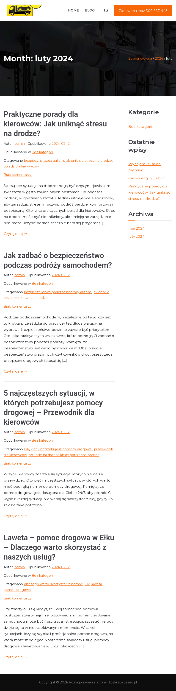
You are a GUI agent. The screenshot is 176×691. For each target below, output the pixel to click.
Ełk (26, 449)
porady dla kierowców (21, 166)
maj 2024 (136, 228)
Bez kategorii (42, 152)
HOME (73, 10)
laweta (96, 584)
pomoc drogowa (17, 590)
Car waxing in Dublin (146, 178)
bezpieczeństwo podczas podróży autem (57, 292)
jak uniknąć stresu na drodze (89, 161)
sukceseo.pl (127, 682)
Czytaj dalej (15, 233)
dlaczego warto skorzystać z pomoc (53, 584)
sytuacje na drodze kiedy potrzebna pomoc (63, 455)
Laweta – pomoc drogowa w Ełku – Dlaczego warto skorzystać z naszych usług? (59, 547)
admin (19, 144)
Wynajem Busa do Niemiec (144, 167)
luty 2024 (136, 236)
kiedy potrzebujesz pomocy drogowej (61, 449)
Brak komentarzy (18, 175)
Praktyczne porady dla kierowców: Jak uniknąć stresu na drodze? (55, 124)
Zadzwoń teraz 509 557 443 (143, 10)
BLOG (90, 10)
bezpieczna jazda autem (44, 161)
